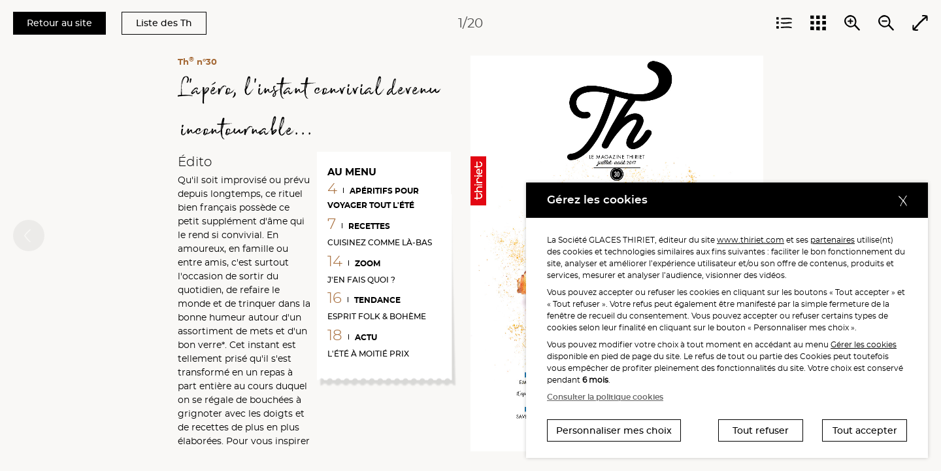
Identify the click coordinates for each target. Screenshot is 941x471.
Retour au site (59, 23)
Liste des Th (164, 23)
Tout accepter (865, 430)
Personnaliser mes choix (614, 430)
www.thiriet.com (750, 240)
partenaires (832, 240)
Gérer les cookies (864, 344)
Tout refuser (761, 430)
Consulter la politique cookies (605, 397)
